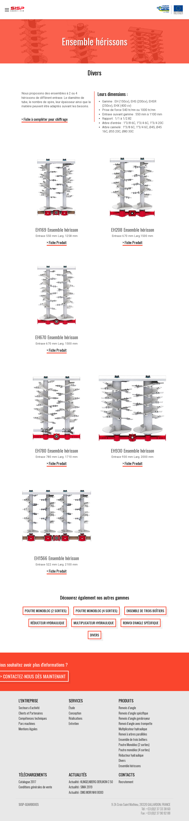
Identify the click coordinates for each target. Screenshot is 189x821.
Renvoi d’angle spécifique (140, 622)
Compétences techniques (33, 718)
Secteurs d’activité (29, 707)
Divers (94, 634)
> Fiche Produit (57, 242)
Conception (75, 713)
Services (76, 701)
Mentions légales (28, 729)
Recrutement (126, 781)
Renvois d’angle (127, 707)
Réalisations (75, 718)
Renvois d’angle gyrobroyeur (134, 718)
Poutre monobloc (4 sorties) (96, 610)
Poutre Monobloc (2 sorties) (45, 610)
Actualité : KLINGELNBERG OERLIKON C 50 (91, 781)
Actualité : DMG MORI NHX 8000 (86, 792)
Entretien (74, 723)
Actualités (78, 775)
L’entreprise (28, 701)
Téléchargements (33, 775)
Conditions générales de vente (35, 787)
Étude (72, 707)
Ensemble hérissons (130, 766)
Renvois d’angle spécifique (133, 713)
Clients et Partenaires (31, 713)
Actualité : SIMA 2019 (80, 787)
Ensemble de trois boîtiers (145, 610)
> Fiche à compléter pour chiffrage (45, 119)
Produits (126, 701)
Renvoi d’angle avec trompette (135, 723)
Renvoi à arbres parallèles (133, 734)
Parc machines (27, 723)
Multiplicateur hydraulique (94, 622)
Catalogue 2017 (27, 781)
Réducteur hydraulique (47, 622)
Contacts (127, 775)
